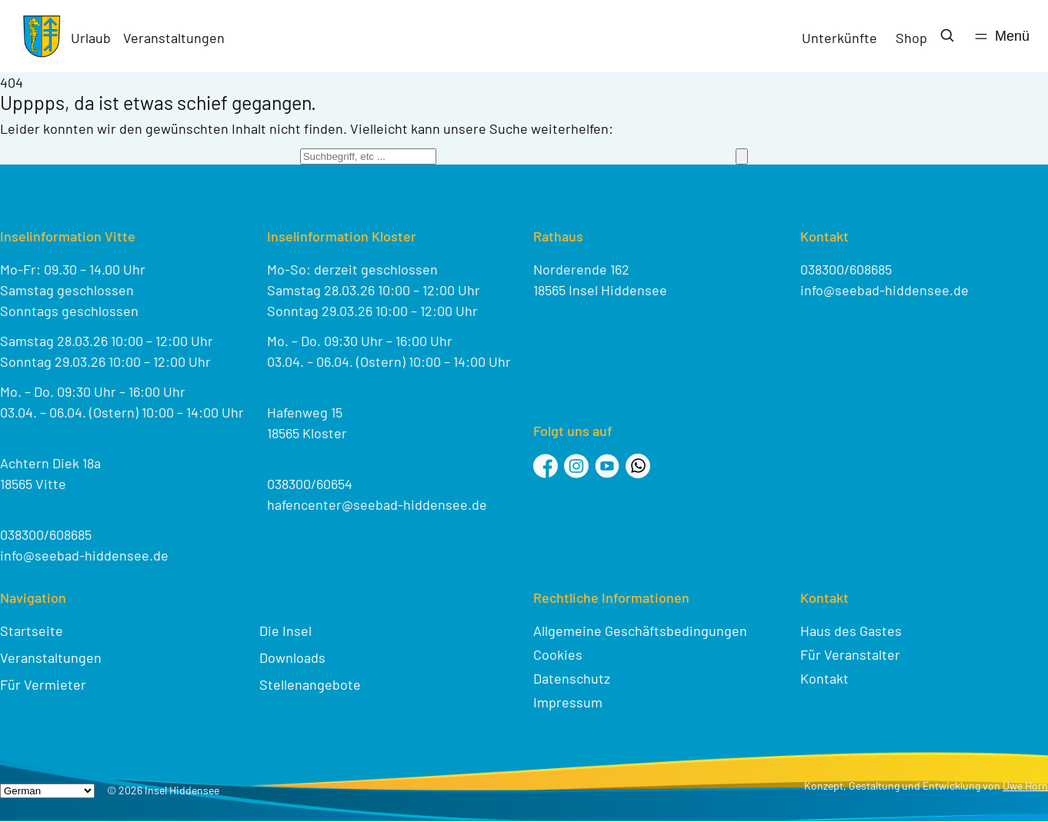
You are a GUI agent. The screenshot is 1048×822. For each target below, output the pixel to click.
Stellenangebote (310, 684)
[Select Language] (47, 791)
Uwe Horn (1025, 785)
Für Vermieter (43, 684)
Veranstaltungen (174, 37)
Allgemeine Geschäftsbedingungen (640, 630)
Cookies (557, 654)
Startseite (31, 630)
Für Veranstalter (850, 654)
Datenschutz (571, 678)
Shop (911, 37)
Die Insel (285, 630)
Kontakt (824, 678)
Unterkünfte (839, 37)
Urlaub (91, 37)
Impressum (567, 702)
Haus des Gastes (851, 630)
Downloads (292, 657)
